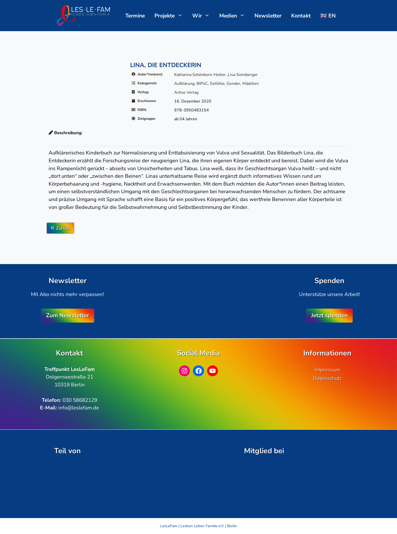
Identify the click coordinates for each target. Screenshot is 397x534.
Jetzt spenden (329, 315)
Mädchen (250, 83)
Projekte (171, 15)
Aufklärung (184, 83)
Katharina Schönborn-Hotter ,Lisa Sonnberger (216, 74)
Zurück (60, 228)
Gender (233, 83)
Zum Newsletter (67, 315)
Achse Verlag (186, 92)
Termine (135, 15)
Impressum (327, 369)
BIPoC (202, 83)
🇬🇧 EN (328, 15)
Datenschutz (327, 378)
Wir (203, 15)
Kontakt (301, 15)
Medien (234, 15)
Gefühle (217, 83)
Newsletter (268, 15)
